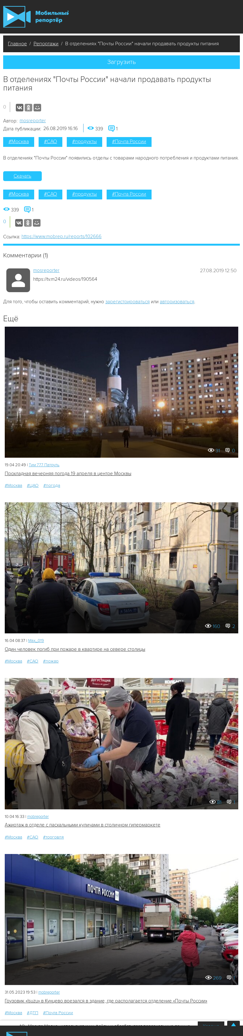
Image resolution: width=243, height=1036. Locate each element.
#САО (50, 141)
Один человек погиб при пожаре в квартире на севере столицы (75, 649)
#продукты (84, 141)
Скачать (22, 176)
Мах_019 (36, 640)
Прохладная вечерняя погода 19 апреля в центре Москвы (68, 473)
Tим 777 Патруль (44, 465)
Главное (17, 44)
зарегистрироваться (127, 302)
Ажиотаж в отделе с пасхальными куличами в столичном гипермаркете (82, 825)
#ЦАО (33, 485)
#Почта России (129, 141)
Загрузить (121, 62)
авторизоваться (177, 302)
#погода (51, 485)
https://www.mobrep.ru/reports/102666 (62, 236)
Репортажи (46, 44)
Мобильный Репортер (36, 17)
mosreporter (33, 120)
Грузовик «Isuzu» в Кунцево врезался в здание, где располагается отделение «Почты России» (106, 1001)
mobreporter (38, 816)
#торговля (53, 837)
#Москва (19, 141)
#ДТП (32, 1012)
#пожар (51, 661)
